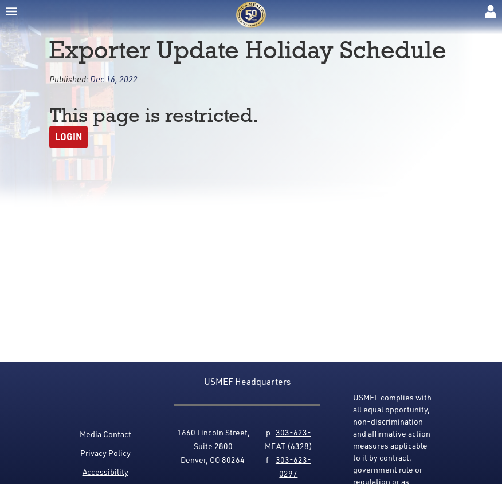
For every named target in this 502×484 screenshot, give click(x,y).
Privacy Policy (105, 453)
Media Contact (105, 434)
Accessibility (105, 472)
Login (68, 136)
